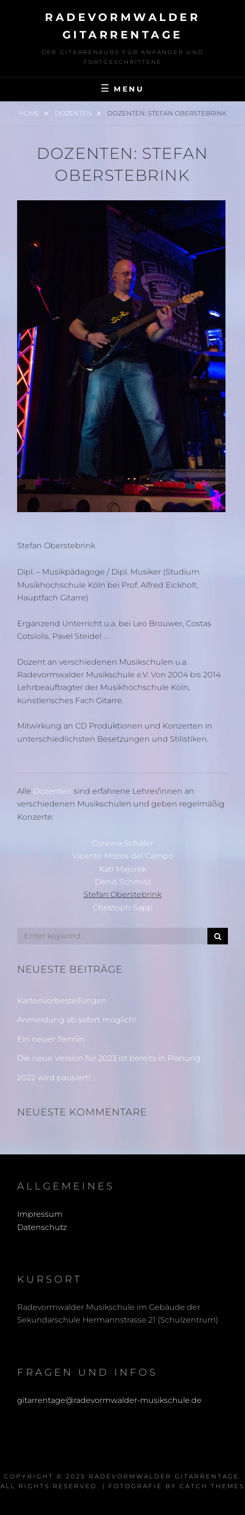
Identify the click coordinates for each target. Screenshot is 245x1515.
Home (30, 113)
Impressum (39, 1214)
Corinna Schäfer (122, 843)
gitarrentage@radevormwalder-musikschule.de (109, 1400)
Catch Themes (212, 1486)
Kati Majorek (122, 869)
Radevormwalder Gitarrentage (164, 1476)
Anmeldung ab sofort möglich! (76, 1019)
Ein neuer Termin (50, 1039)
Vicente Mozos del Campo (122, 856)
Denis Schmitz (123, 881)
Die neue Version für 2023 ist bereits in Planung (109, 1058)
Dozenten (74, 113)
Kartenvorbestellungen (62, 1000)
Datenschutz (42, 1227)
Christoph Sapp (123, 907)
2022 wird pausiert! (53, 1077)
